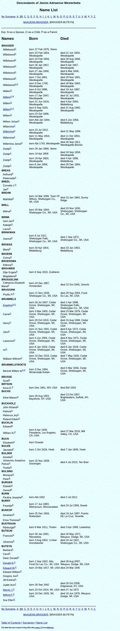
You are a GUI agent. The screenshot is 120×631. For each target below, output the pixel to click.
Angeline (7, 305)
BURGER (7, 482)
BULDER (7, 453)
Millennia (50, 628)
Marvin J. (8, 590)
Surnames (28, 622)
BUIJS (5, 438)
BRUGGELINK (10, 279)
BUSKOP (7, 510)
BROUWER (8, 268)
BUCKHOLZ (9, 403)
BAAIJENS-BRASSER (35, 22)
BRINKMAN (8, 232)
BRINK (6, 217)
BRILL (5, 205)
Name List (42, 622)
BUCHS (6, 391)
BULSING (7, 471)
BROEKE (7, 244)
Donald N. (8, 563)
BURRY (6, 500)
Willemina (8, 131)
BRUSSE (7, 377)
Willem (6, 97)
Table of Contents (11, 622)
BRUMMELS (9, 299)
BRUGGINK (8, 289)
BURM (5, 493)
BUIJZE (6, 446)
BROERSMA (9, 261)
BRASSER (8, 45)
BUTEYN (7, 546)
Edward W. (9, 568)
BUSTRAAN (9, 523)
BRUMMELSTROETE (14, 364)
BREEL (6, 181)
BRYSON (7, 384)
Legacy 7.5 (38, 628)
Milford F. (8, 595)
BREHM (6, 193)
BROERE (7, 254)
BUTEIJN (7, 530)
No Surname (8, 16)
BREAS (6, 170)
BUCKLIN (7, 422)
